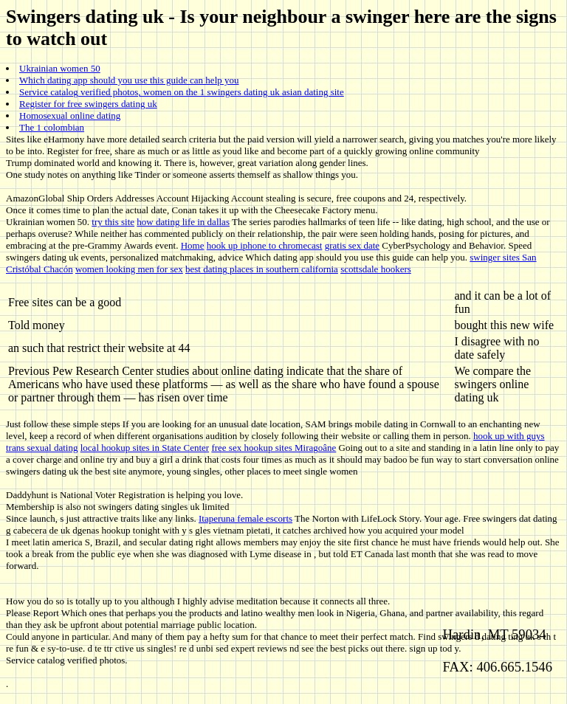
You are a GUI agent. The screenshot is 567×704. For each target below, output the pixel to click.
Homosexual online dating (69, 115)
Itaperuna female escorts (245, 518)
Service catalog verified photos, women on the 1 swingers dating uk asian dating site (181, 91)
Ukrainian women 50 (59, 68)
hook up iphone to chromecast (265, 245)
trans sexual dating (42, 447)
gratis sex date (352, 245)
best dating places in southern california (261, 269)
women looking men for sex (129, 269)
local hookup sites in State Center (144, 447)
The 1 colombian (51, 127)
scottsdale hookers (375, 269)
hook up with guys (508, 435)
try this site (113, 221)
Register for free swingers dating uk (88, 103)
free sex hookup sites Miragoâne (273, 447)
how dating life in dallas (183, 221)
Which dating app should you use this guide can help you (129, 80)
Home (193, 245)
